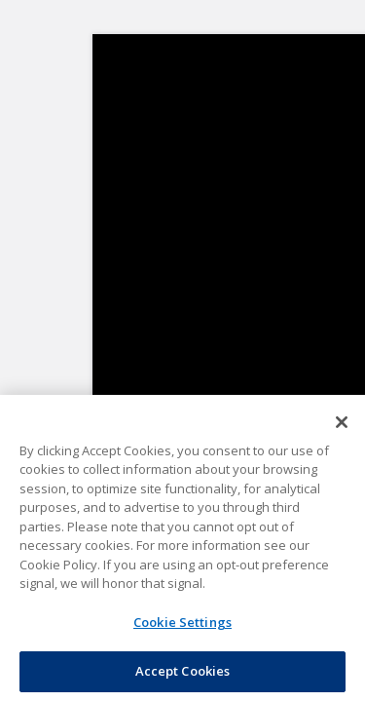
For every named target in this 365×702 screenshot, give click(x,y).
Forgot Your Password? (182, 358)
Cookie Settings (182, 611)
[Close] (341, 429)
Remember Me (200, 317)
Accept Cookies (182, 665)
